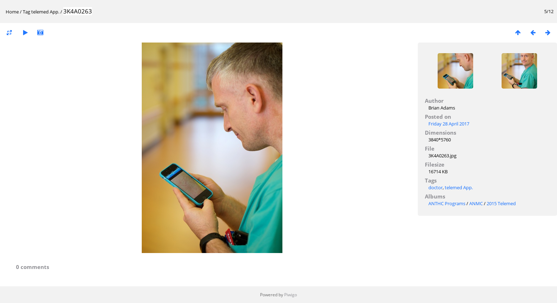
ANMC (476, 203)
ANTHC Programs (446, 203)
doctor (435, 187)
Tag (26, 12)
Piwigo (290, 295)
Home (12, 12)
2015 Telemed (501, 203)
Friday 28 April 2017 (448, 123)
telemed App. (45, 12)
